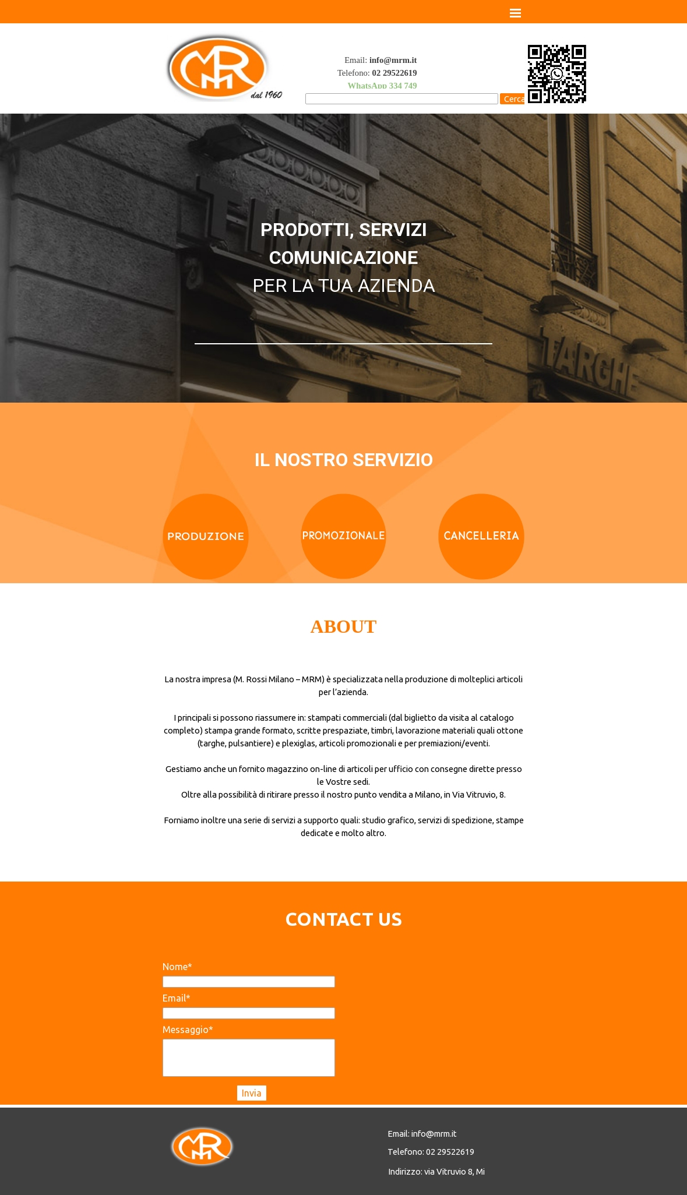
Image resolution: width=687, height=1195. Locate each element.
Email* (177, 998)
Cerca (515, 99)
